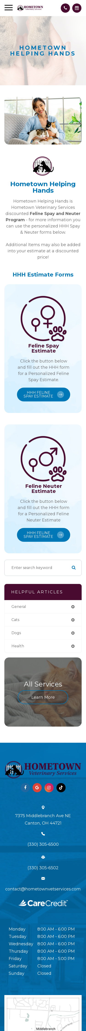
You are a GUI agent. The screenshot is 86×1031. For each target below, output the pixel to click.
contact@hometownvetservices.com (43, 889)
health (17, 646)
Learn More (43, 697)
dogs (16, 633)
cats (15, 620)
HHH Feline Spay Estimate (44, 394)
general (18, 606)
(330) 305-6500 (43, 844)
